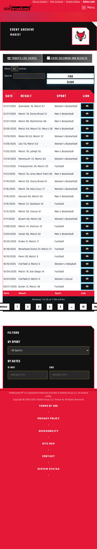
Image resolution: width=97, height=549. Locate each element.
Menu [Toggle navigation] (88, 7)
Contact (48, 456)
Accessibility (49, 431)
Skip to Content (40, 1)
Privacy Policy (48, 419)
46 (83, 307)
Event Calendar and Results (67, 58)
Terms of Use (48, 406)
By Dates (14, 361)
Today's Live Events (22, 58)
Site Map (48, 444)
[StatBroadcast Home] (12, 7)
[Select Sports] (48, 350)
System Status (73, 1)
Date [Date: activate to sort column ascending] (9, 96)
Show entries (15, 68)
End (51, 368)
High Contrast (56, 1)
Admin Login (89, 1)
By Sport (14, 342)
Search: (24, 76)
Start (11, 368)
